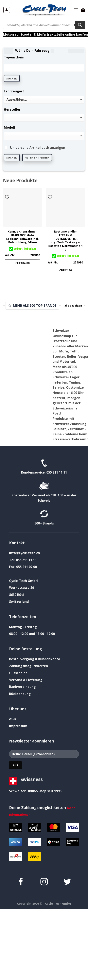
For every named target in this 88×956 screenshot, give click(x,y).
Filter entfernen (37, 157)
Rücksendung (20, 694)
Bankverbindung (22, 686)
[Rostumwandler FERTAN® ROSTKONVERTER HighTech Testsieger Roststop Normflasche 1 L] (65, 207)
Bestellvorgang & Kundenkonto (34, 659)
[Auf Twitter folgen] (67, 882)
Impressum (18, 726)
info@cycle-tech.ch (24, 553)
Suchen (11, 78)
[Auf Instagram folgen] (44, 882)
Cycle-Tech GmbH (23, 580)
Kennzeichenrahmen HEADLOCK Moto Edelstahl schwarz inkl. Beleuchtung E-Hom (22, 237)
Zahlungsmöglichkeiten (28, 666)
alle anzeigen (74, 305)
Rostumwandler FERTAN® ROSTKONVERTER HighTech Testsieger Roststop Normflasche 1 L (65, 240)
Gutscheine (18, 673)
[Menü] (75, 10)
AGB (12, 719)
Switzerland (19, 601)
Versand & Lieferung (25, 680)
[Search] (80, 25)
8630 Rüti (16, 594)
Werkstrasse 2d (21, 587)
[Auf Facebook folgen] (20, 882)
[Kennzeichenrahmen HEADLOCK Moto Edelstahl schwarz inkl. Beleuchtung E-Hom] (22, 207)
